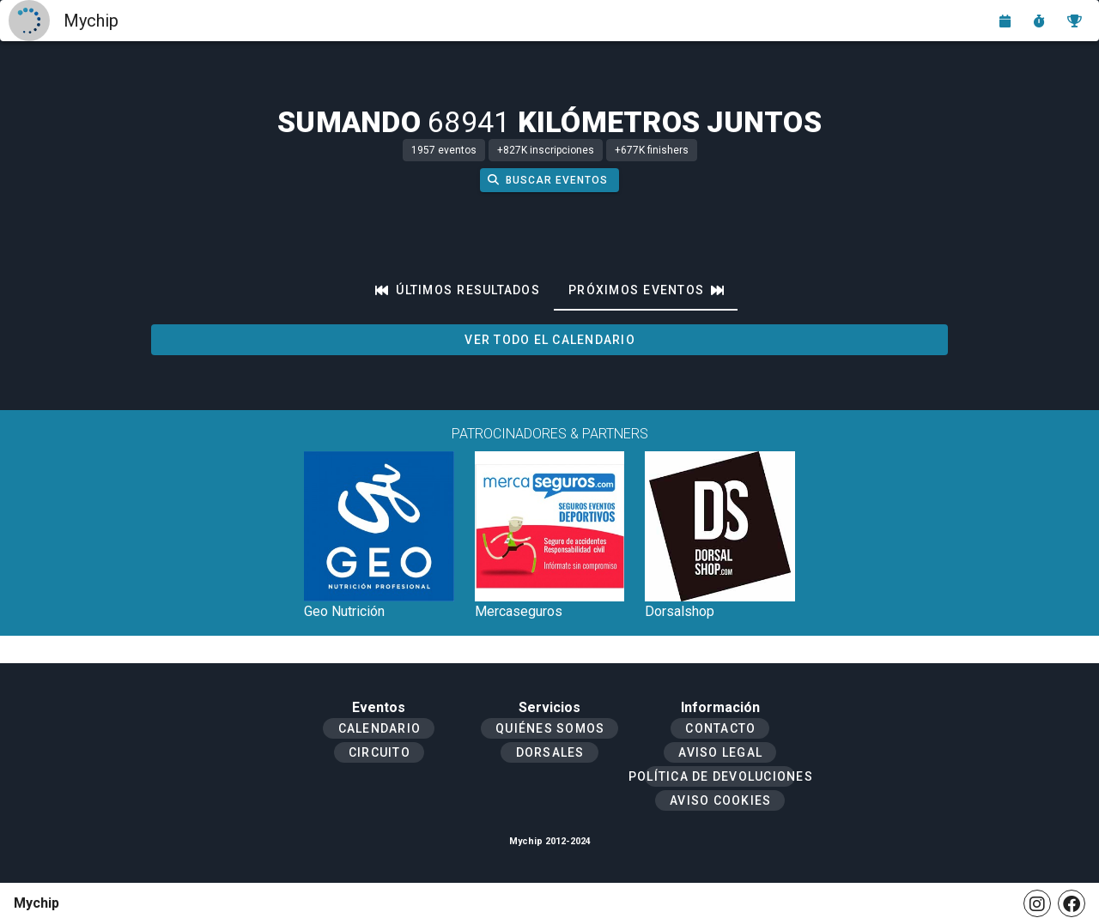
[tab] (457, 290)
